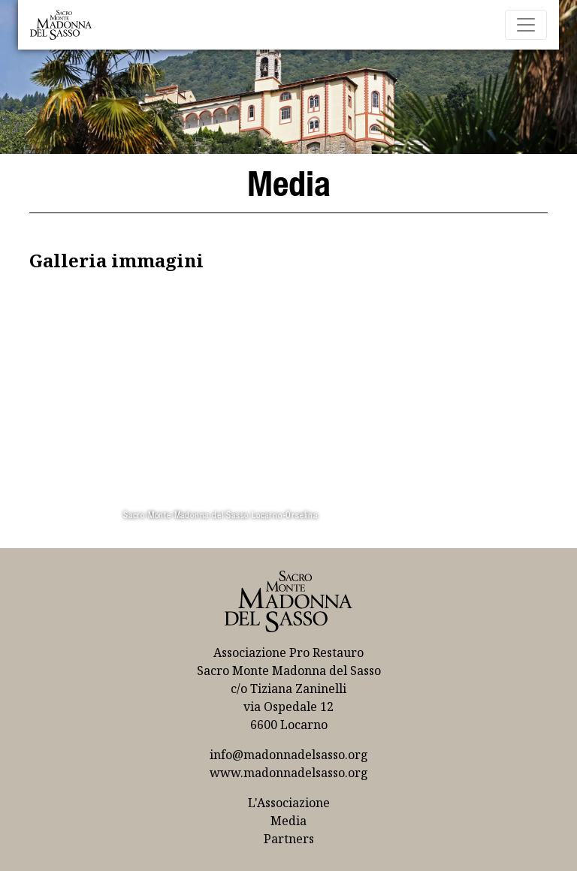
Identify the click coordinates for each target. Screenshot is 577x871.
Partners (289, 838)
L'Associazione (289, 802)
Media (288, 820)
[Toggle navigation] (526, 25)
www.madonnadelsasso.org (289, 772)
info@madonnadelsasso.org (289, 754)
